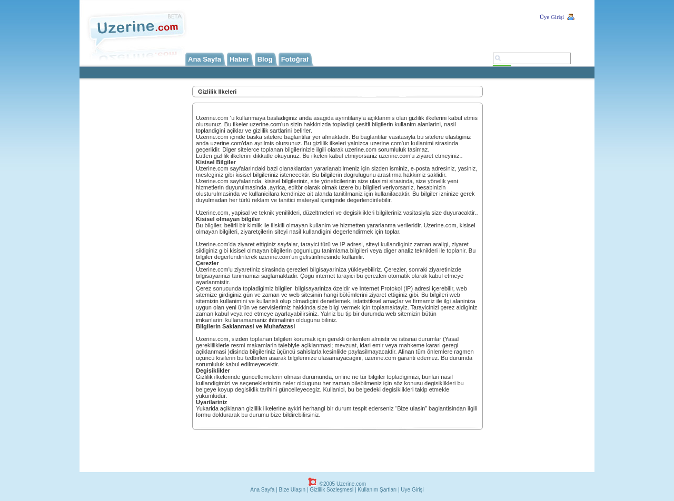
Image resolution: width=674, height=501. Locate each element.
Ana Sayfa (204, 59)
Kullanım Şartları (377, 490)
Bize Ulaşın (292, 490)
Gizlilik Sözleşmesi (331, 490)
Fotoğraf (295, 59)
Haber (239, 59)
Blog (265, 59)
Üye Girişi (552, 17)
